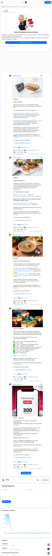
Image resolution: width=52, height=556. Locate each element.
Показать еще (26, 473)
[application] (26, 523)
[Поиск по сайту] (21, 2)
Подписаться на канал (26, 42)
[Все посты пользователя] (38, 480)
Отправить (6, 501)
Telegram (3, 6)
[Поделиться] (6, 49)
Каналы (8, 6)
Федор (7, 479)
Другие (12, 6)
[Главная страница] (2, 2)
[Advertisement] (26, 62)
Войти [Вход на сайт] (48, 2)
